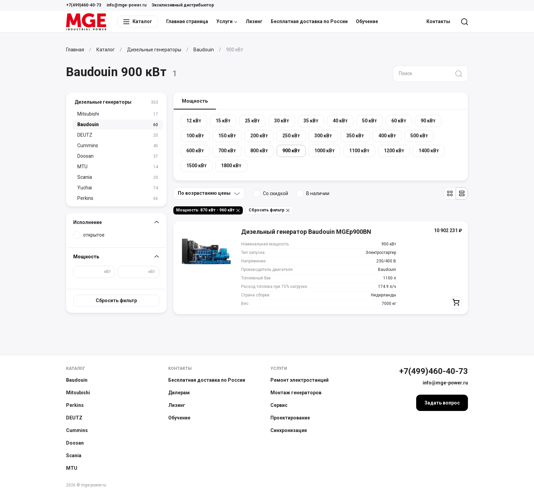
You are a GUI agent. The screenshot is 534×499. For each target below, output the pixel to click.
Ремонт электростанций (299, 380)
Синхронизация (288, 430)
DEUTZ (74, 417)
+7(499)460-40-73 (83, 5)
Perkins (75, 405)
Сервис (278, 405)
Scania (73, 455)
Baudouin (77, 380)
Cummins (77, 430)
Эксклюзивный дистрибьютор (183, 5)
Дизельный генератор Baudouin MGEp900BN (306, 231)
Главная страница (187, 21)
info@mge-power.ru (126, 5)
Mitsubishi (78, 392)
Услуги (226, 21)
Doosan (75, 443)
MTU (71, 468)
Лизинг (254, 21)
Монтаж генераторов (295, 392)
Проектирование (290, 417)
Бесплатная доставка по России (309, 21)
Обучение (367, 21)
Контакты (438, 21)
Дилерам (179, 392)
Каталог (75, 368)
